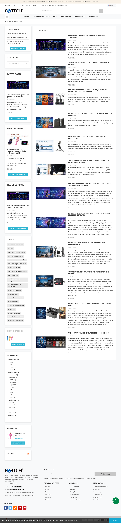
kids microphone (13, 275)
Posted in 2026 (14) (13, 359)
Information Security (75, 500)
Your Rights (48, 494)
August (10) (13, 384)
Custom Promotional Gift (59, 5)
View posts (18, 438)
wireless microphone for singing (17, 271)
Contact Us (42, 5)
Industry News (98, 494)
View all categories (18, 48)
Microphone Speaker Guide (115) (17, 37)
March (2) (12, 397)
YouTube (20, 508)
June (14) (12, 402)
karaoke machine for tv (14, 290)
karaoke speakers (13, 294)
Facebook (6, 508)
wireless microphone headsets (17, 264)
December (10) (14, 375)
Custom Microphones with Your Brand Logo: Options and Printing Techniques (89, 185)
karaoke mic (11, 309)
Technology (98, 492)
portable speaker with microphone (14, 285)
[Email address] (69, 474)
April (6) (12, 394)
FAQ (49, 5)
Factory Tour (73, 492)
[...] (13, 481)
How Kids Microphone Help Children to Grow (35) (15, 42)
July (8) (12, 387)
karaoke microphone (14, 267)
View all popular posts (18, 174)
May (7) (12, 392)
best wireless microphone (15, 298)
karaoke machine (13, 301)
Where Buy (97, 489)
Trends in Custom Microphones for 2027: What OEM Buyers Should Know (88, 161)
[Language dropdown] (111, 5)
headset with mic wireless (15, 317)
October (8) (13, 380)
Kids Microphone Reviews (101, 486)
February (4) (13, 367)
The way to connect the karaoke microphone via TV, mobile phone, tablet (16, 151)
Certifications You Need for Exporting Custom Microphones (87, 138)
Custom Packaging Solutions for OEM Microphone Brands (88, 273)
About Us (34, 5)
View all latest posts (17, 118)
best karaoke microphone (15, 256)
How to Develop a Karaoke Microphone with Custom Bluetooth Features (89, 214)
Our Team (72, 489)
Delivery (47, 489)
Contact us (48, 497)
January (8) (13, 369)
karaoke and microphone (15, 320)
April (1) (12, 364)
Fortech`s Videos (74, 494)
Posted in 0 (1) (12, 415)
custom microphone (14, 313)
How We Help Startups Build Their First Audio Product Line (90, 304)
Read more (10, 112)
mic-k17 (10, 248)
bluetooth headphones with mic (17, 260)
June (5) (12, 389)
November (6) (13, 377)
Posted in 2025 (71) (13, 372)
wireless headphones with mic (17, 252)
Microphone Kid (20, 433)
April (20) (12, 407)
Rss (15, 508)
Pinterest (24, 508)
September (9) (13, 382)
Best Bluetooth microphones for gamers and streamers (18, 96)
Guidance (47, 492)
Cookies (97, 500)
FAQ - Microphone (74, 486)
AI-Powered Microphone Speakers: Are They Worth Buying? (88, 63)
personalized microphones (15, 245)
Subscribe (105, 474)
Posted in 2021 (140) (14, 400)
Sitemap (47, 500)
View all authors (18, 443)
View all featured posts (18, 229)
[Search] (71, 11)
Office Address (25, 5)
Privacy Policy (73, 497)
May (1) (12, 362)
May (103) (12, 405)
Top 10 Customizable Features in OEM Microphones (88, 333)
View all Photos (18, 344)
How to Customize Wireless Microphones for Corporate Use (86, 243)
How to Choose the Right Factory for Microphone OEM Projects (90, 114)
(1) (11, 417)
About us (47, 486)
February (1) (13, 412)
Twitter (10, 508)
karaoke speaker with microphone (14, 280)
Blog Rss (18, 454)
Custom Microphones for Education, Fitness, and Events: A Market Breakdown (88, 91)
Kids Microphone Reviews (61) (17, 33)
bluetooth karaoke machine (16, 305)
